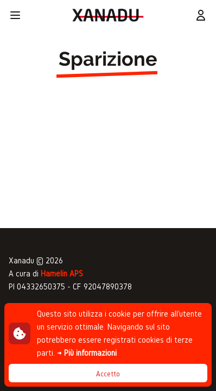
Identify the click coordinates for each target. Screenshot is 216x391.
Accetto (108, 374)
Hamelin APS (62, 273)
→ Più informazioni (87, 352)
